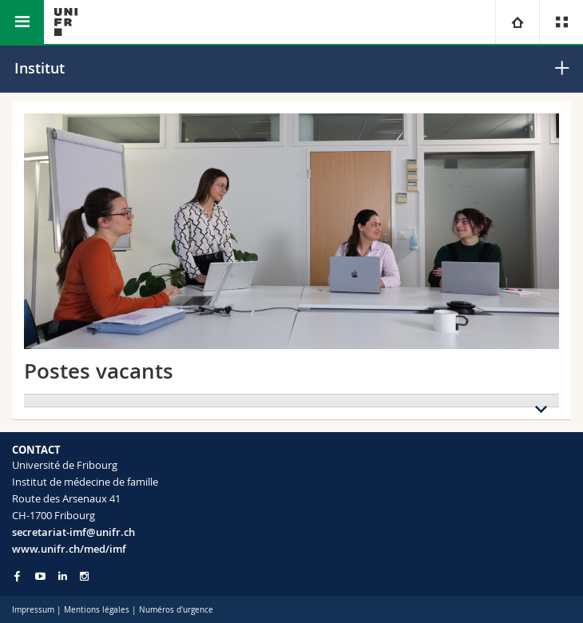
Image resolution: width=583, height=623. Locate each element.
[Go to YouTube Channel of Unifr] (40, 576)
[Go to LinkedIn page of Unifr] (62, 576)
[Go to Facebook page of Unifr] (17, 576)
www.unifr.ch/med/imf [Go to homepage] (69, 549)
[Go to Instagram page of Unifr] (84, 576)
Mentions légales (96, 610)
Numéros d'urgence (176, 610)
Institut (39, 67)
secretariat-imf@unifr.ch (73, 532)
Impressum (33, 610)
